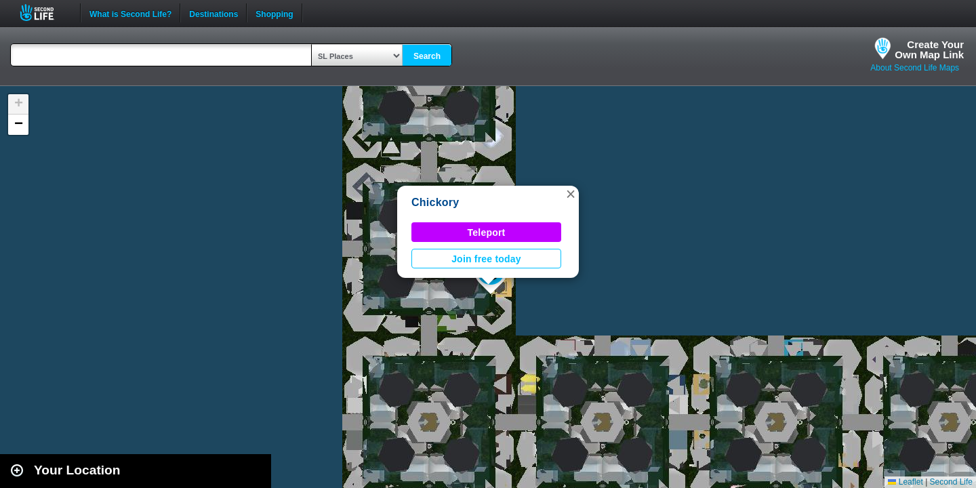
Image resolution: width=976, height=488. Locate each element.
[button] (571, 194)
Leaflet (905, 482)
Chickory (435, 202)
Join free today (486, 258)
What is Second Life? (130, 12)
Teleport (487, 232)
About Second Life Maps (914, 68)
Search (427, 56)
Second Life (44, 12)
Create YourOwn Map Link (929, 49)
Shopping (274, 12)
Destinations (213, 12)
